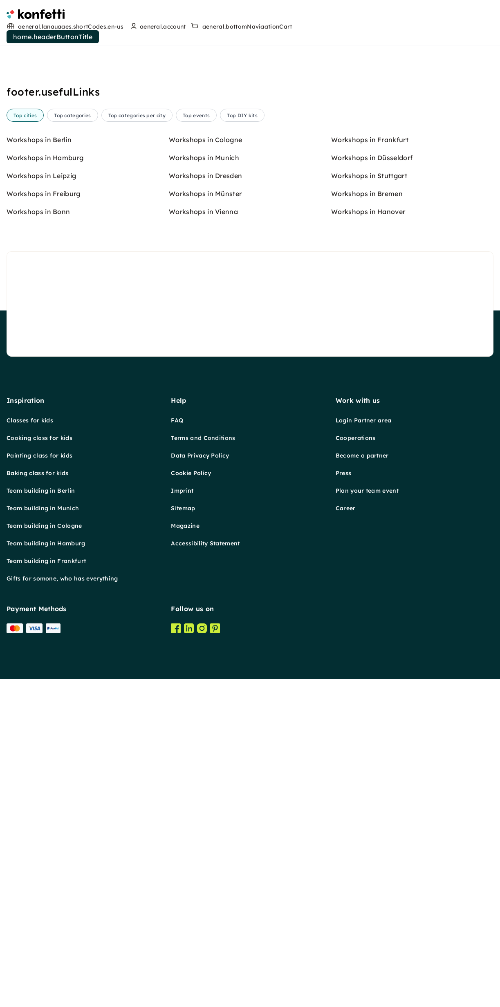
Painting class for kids (39, 455)
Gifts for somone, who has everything (62, 578)
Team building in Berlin (41, 490)
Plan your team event (367, 490)
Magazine (185, 525)
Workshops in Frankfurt (369, 140)
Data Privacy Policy (200, 455)
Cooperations (356, 438)
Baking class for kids (38, 473)
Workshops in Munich (204, 158)
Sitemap (183, 508)
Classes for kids (30, 420)
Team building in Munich (43, 508)
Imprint (182, 490)
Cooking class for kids (39, 438)
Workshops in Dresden (205, 176)
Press (344, 473)
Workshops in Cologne (205, 140)
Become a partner (362, 455)
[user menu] (157, 26)
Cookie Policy (191, 473)
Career (346, 508)
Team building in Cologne (44, 525)
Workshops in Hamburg (45, 158)
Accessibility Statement (205, 543)
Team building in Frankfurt (46, 561)
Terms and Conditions (203, 438)
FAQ (177, 420)
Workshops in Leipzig (41, 176)
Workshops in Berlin (39, 140)
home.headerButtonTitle (52, 37)
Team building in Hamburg (46, 543)
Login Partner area (364, 420)
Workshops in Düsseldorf (372, 158)
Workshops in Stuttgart (369, 176)
